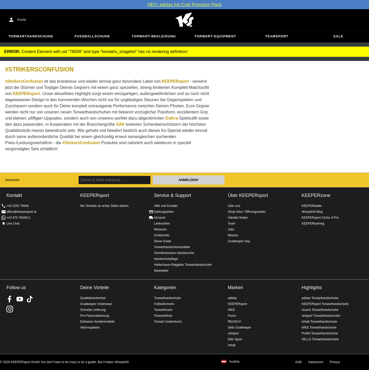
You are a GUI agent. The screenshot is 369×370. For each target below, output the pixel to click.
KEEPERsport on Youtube (19, 299)
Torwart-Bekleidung (154, 36)
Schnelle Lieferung (93, 310)
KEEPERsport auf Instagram (9, 309)
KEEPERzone (316, 195)
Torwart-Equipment (215, 36)
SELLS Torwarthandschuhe (320, 339)
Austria (234, 361)
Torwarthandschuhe (30, 36)
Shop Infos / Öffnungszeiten (247, 212)
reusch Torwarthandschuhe (320, 310)
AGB (298, 362)
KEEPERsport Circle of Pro (320, 217)
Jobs (231, 229)
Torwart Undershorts (168, 321)
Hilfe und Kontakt (165, 206)
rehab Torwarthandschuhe (319, 321)
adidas (232, 298)
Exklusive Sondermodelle (97, 321)
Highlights (312, 287)
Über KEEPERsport (248, 195)
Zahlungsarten (164, 212)
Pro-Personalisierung (94, 316)
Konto (21, 20)
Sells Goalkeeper (239, 327)
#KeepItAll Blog (312, 212)
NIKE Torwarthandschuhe (319, 327)
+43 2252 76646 (17, 206)
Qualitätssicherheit (93, 298)
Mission (233, 235)
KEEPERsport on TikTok (29, 299)
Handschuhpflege (166, 259)
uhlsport (233, 333)
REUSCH (234, 321)
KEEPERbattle (312, 206)
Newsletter (12, 180)
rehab (232, 345)
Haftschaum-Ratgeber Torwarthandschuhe (183, 265)
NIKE (231, 310)
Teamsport (277, 36)
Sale (338, 36)
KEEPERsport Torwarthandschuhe (325, 304)
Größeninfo (161, 235)
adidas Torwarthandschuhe (320, 298)
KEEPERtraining (313, 223)
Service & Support (172, 195)
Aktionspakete (89, 327)
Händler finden (238, 217)
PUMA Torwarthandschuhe (320, 333)
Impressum (315, 362)
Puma (232, 316)
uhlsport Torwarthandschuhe (321, 316)
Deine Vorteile (94, 287)
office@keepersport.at (21, 212)
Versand (159, 217)
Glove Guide (162, 241)
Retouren (160, 229)
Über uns (234, 206)
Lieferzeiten (162, 223)
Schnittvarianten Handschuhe (174, 253)
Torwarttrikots (163, 316)
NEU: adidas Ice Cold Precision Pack (184, 4)
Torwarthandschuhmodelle (172, 247)
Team (231, 223)
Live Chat (12, 223)
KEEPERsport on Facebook (9, 299)
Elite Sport (235, 339)
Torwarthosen (163, 310)
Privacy (335, 362)
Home (184, 20)
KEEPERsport (237, 304)
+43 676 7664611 (18, 217)
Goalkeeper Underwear (96, 304)
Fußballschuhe (92, 36)
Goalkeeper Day (239, 241)
